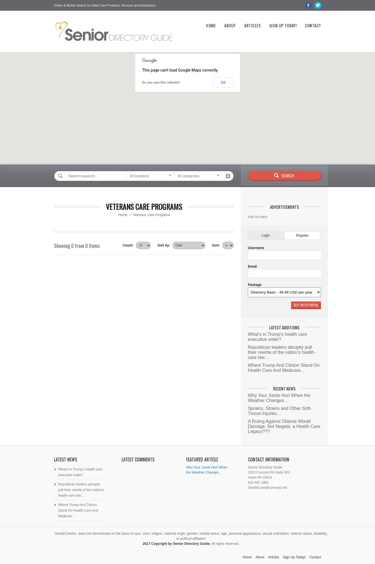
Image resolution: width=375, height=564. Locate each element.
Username (256, 248)
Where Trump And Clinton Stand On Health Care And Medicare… (78, 510)
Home (211, 25)
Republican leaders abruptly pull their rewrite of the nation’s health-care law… (81, 490)
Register (302, 235)
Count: (128, 245)
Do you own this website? (161, 83)
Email (252, 266)
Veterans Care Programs (151, 215)
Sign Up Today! (283, 25)
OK (223, 82)
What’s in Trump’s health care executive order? (80, 472)
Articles (252, 25)
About (230, 25)
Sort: (216, 245)
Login (266, 235)
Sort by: (164, 245)
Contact (313, 25)
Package (255, 285)
